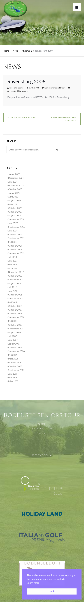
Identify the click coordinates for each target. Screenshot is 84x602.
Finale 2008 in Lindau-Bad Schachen (63, 119)
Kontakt (42, 423)
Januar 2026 (14, 174)
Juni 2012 (13, 291)
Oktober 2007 (15, 325)
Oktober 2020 (15, 208)
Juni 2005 (13, 373)
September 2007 (16, 328)
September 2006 (16, 351)
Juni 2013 (13, 260)
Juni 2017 (13, 223)
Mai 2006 (12, 355)
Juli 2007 (12, 336)
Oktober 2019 (15, 211)
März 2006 (13, 358)
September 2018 (16, 219)
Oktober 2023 (15, 189)
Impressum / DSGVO (42, 428)
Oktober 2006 (15, 347)
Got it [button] (52, 591)
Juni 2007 (13, 339)
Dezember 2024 (16, 177)
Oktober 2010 (15, 306)
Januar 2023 (14, 193)
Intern (41, 433)
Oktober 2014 (15, 245)
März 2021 (13, 204)
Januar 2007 (14, 343)
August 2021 (14, 200)
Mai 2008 (12, 321)
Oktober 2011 (15, 294)
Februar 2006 (14, 362)
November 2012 (16, 272)
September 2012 (16, 279)
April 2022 (13, 196)
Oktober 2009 (15, 309)
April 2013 (13, 268)
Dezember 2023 (16, 185)
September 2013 (16, 253)
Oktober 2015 (15, 234)
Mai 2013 (12, 264)
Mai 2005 (12, 377)
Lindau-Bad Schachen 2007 (22, 118)
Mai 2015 (12, 242)
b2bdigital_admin (16, 88)
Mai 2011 (12, 302)
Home (6, 51)
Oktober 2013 (15, 249)
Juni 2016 (13, 230)
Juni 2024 (13, 181)
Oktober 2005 (15, 366)
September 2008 (16, 317)
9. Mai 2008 (34, 88)
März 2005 (13, 381)
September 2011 (16, 298)
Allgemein (11, 91)
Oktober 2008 (15, 313)
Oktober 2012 (15, 275)
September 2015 (16, 238)
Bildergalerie (22, 91)
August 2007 (14, 332)
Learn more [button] (33, 583)
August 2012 (14, 283)
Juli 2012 (12, 287)
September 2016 (16, 227)
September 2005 (16, 370)
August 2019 (14, 215)
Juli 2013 (12, 257)
